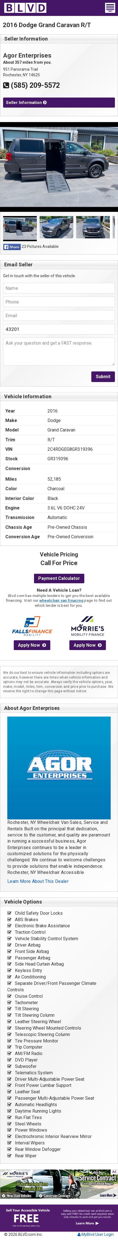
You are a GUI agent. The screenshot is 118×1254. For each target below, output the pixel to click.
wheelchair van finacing (61, 600)
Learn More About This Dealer (38, 881)
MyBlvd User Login (96, 1234)
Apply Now (32, 645)
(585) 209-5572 (31, 85)
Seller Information (26, 102)
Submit (103, 376)
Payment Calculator (59, 578)
